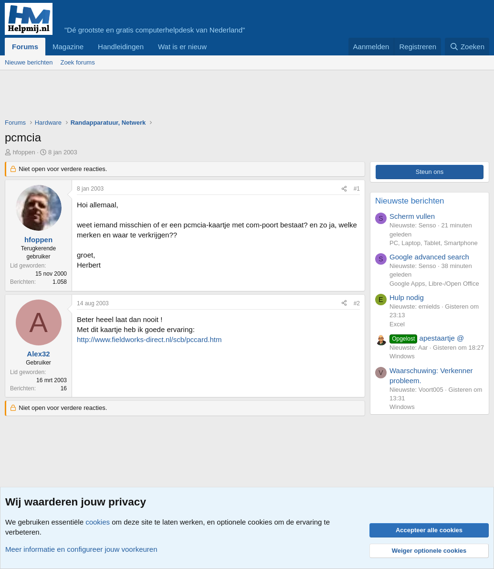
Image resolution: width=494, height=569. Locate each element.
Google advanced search (429, 257)
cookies (97, 522)
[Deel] (344, 188)
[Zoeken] (467, 46)
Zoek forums (77, 62)
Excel (397, 324)
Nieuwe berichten (29, 62)
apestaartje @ (426, 338)
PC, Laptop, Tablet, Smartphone (433, 243)
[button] (214, 46)
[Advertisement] (178, 96)
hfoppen (24, 152)
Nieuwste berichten (409, 200)
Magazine (68, 47)
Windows (402, 356)
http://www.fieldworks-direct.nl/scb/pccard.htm (149, 339)
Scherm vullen (412, 216)
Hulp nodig (406, 297)
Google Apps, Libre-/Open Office (434, 283)
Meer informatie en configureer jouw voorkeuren (81, 549)
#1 (357, 188)
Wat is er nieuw (182, 47)
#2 (357, 303)
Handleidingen (121, 47)
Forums (25, 47)
